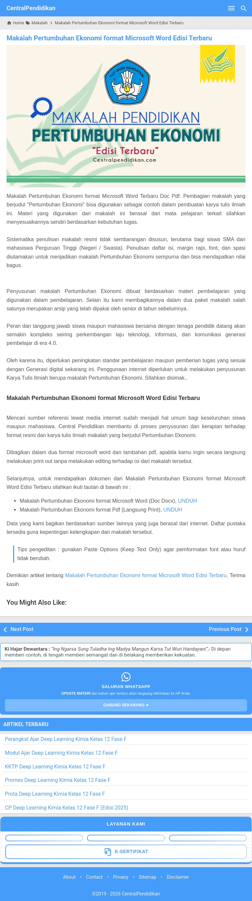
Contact (94, 877)
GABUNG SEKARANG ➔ (126, 705)
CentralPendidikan (31, 8)
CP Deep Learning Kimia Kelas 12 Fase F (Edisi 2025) (66, 808)
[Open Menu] (231, 8)
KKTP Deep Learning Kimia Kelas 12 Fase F (55, 766)
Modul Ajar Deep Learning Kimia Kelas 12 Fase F (61, 753)
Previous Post (225, 629)
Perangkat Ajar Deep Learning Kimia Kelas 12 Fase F (66, 739)
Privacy (121, 877)
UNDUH (187, 501)
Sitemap (147, 877)
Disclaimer (178, 877)
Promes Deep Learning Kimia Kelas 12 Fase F (58, 780)
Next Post (21, 629)
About (69, 877)
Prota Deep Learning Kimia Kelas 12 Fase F (55, 794)
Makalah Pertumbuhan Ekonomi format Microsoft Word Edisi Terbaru (108, 38)
